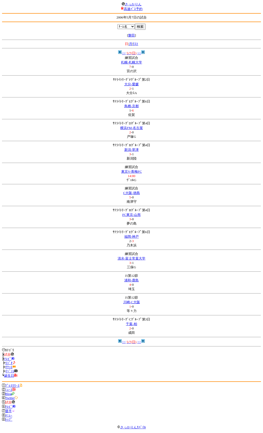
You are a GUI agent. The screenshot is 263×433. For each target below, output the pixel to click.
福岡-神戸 (131, 236)
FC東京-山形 (131, 215)
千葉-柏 (131, 324)
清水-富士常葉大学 (131, 258)
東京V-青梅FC (131, 171)
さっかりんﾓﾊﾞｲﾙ (131, 427)
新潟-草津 (131, 150)
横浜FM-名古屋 (131, 128)
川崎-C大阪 (131, 302)
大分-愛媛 (131, 84)
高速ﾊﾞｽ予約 (133, 9)
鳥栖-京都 (131, 106)
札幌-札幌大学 (131, 62)
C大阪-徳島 (131, 193)
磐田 (131, 35)
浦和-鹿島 (131, 280)
